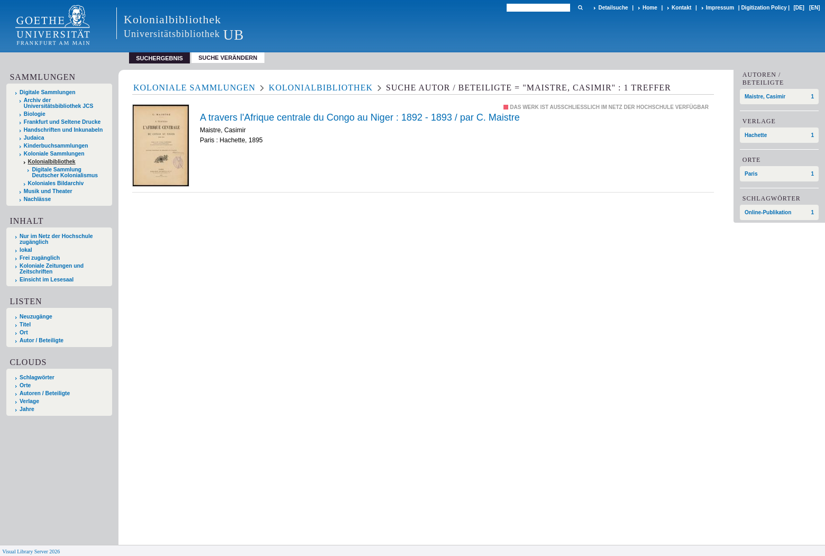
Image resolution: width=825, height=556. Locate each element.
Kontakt (681, 8)
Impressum (720, 8)
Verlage (29, 401)
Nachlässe (37, 199)
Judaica (34, 138)
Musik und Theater (48, 191)
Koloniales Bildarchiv (56, 183)
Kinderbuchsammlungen (56, 146)
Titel (25, 324)
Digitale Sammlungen (48, 92)
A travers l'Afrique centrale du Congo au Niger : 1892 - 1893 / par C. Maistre (360, 117)
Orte (25, 385)
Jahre (27, 409)
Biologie (34, 114)
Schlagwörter (37, 377)
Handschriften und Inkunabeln (63, 130)
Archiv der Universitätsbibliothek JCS (59, 103)
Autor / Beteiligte (41, 340)
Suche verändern (227, 57)
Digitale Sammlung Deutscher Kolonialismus (65, 172)
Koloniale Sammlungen (54, 154)
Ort (24, 332)
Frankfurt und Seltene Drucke (62, 122)
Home (650, 8)
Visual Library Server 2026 (31, 551)
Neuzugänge (36, 317)
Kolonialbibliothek (52, 162)
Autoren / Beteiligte (45, 393)
